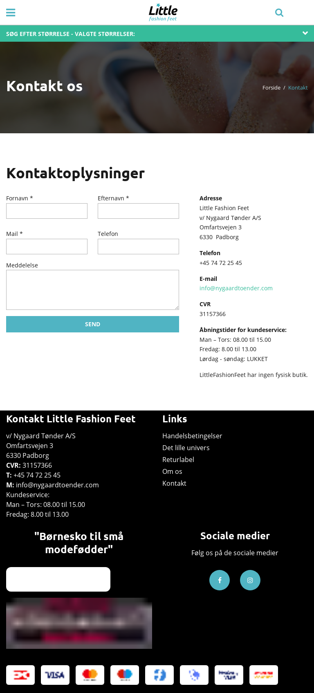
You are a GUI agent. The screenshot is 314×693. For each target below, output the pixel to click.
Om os (172, 471)
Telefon (108, 234)
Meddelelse (22, 265)
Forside (271, 87)
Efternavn (111, 198)
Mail (12, 234)
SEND (92, 324)
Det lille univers (186, 447)
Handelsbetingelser (192, 435)
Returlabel (178, 459)
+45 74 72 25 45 (37, 475)
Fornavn (17, 198)
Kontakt (174, 483)
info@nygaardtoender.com (236, 288)
